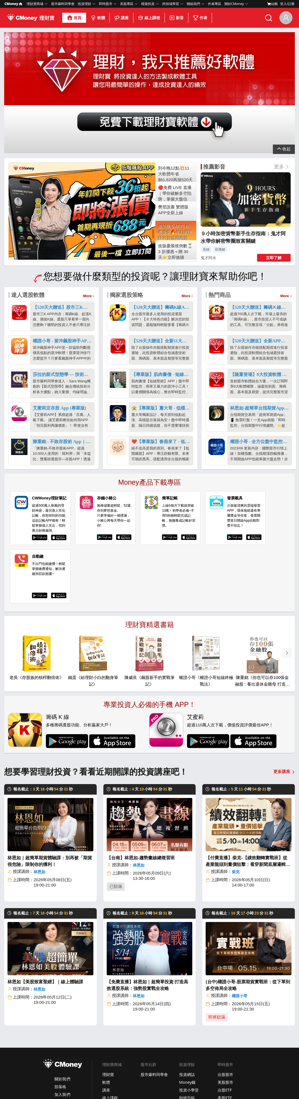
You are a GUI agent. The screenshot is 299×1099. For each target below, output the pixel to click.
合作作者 (110, 1019)
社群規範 (107, 1085)
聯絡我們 (193, 3)
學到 (183, 1041)
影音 (176, 18)
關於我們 (62, 984)
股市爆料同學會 (62, 3)
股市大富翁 (150, 1041)
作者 (200, 18)
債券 (221, 1011)
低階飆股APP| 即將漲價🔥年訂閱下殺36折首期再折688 (175, 138)
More (87, 202)
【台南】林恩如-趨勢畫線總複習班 (141, 763)
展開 (284, 52)
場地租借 (225, 1065)
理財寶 (108, 980)
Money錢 (187, 988)
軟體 (98, 18)
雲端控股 (148, 1057)
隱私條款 (49, 1085)
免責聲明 (125, 1085)
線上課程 (149, 18)
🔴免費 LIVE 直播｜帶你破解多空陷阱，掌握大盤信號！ (174, 99)
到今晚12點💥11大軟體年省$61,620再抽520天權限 (175, 80)
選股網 (146, 1049)
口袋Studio (189, 1049)
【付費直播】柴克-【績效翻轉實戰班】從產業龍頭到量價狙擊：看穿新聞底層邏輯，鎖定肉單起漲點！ (248, 767)
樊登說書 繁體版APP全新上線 (173, 115)
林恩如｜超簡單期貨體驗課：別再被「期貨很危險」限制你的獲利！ (50, 767)
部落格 (60, 992)
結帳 (272, 4)
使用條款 (67, 1085)
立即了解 (273, 163)
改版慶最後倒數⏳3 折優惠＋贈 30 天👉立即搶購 (175, 157)
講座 (121, 18)
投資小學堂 (189, 996)
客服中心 (225, 1041)
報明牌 (146, 1065)
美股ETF (225, 1003)
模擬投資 (148, 3)
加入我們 (62, 1000)
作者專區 (214, 3)
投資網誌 (187, 980)
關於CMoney (234, 3)
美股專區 (126, 3)
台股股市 (225, 980)
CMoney (13, 3)
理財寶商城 (35, 3)
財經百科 (187, 1003)
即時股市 (105, 3)
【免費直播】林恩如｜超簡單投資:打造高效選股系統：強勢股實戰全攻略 (147, 891)
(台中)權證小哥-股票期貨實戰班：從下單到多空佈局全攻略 (248, 891)
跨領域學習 (170, 3)
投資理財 (84, 3)
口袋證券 (187, 1019)
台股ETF (225, 996)
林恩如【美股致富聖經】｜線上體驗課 (45, 887)
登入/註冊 (287, 3)
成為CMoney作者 (233, 1057)
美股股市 (225, 988)
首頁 (74, 18)
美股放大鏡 (189, 1011)
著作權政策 (87, 1085)
